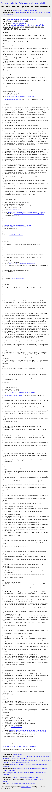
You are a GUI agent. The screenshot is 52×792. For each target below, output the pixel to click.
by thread (34, 779)
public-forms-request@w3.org (36, 25)
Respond (26, 10)
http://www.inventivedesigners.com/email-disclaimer (19, 746)
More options (34, 10)
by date (27, 779)
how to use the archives (14, 783)
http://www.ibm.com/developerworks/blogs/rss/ (29, 214)
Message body (17, 10)
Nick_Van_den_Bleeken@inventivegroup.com (22, 19)
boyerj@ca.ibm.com (19, 23)
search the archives (29, 783)
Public (21, 3)
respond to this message (19, 777)
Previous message (32, 12)
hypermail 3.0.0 (25, 787)
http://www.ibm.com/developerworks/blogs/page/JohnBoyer (26, 212)
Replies (10, 14)
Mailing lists (13, 3)
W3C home (4, 3)
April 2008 (42, 3)
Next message (20, 12)
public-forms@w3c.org (18, 25)
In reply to (42, 12)
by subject (41, 779)
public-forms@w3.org (31, 3)
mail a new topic (33, 777)
